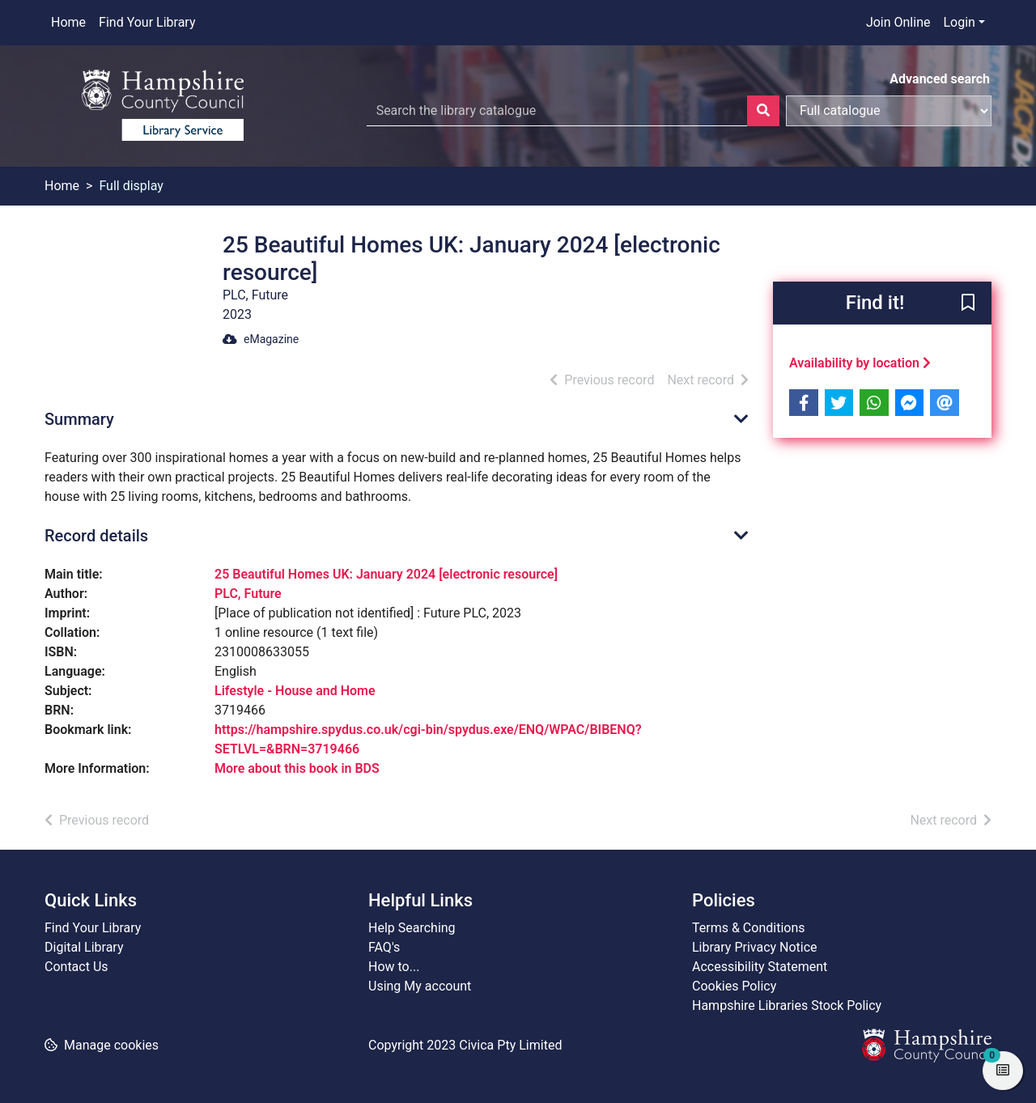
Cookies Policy (734, 986)
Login (958, 22)
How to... (393, 966)
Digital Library (84, 947)
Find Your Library (147, 22)
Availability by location (860, 363)
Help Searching (412, 927)
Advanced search (940, 79)
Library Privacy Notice (754, 947)
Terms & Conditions (748, 927)
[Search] (763, 110)
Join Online (898, 22)
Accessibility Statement (759, 966)
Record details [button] (96, 535)
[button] (968, 304)
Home (68, 22)
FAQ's (384, 947)
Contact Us (76, 966)
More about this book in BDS (297, 768)
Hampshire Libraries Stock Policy (786, 1005)
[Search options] (888, 110)
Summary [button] (79, 419)
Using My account (419, 986)
